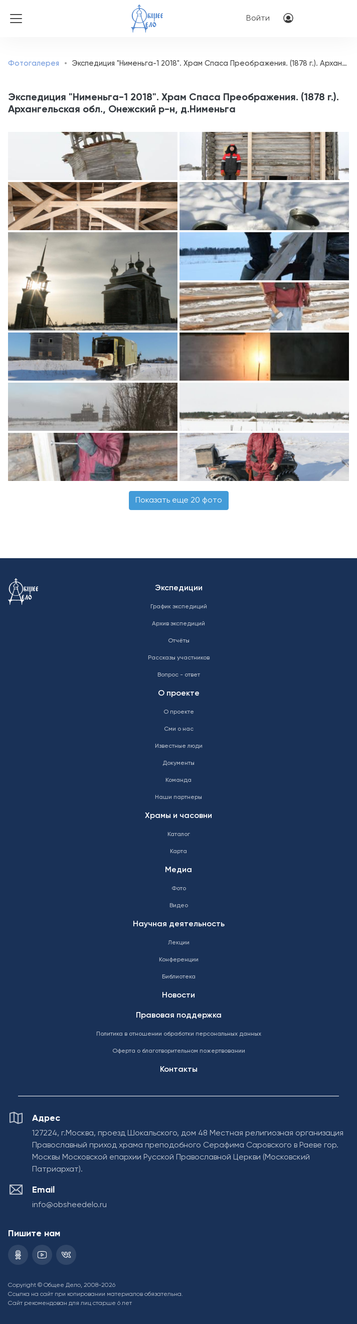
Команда (178, 780)
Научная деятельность (179, 924)
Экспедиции (179, 588)
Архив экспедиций (178, 624)
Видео (178, 906)
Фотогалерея (33, 63)
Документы (178, 763)
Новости (178, 995)
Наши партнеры (178, 797)
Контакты (179, 1070)
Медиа (178, 870)
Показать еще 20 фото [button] (178, 500)
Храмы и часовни (178, 816)
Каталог (178, 835)
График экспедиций (178, 607)
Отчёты (179, 641)
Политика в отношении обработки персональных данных (178, 1034)
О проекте (179, 694)
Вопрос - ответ (178, 675)
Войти (258, 19)
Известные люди (179, 746)
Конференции (179, 960)
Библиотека (179, 977)
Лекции (179, 943)
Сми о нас (179, 729)
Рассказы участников (179, 658)
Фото (178, 889)
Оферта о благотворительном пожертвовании (178, 1051)
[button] (92, 156)
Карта (178, 852)
